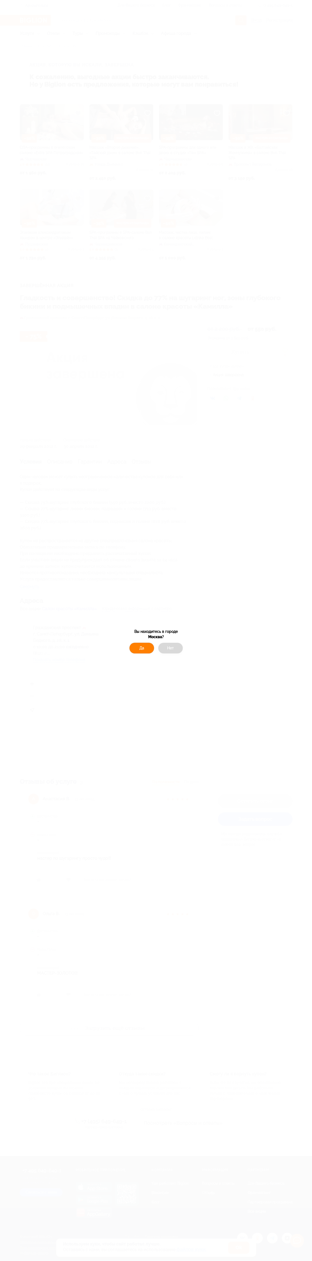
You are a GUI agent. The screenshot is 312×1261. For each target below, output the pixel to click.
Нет (170, 648)
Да (141, 648)
